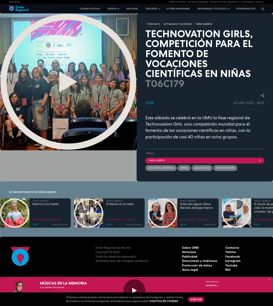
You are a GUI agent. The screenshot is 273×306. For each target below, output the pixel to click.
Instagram (233, 261)
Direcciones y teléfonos (199, 261)
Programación (245, 8)
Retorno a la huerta (45, 204)
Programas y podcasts (212, 8)
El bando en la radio (120, 204)
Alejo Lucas (202, 167)
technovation (225, 167)
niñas (184, 167)
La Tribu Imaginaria (178, 8)
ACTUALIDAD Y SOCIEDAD (178, 24)
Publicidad (189, 256)
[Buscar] (261, 8)
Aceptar (195, 299)
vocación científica (161, 167)
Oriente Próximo (177, 2)
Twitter (230, 252)
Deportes (151, 8)
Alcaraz (259, 2)
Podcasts (153, 24)
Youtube (231, 265)
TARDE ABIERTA (204, 24)
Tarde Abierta (205, 160)
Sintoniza (189, 252)
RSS (228, 270)
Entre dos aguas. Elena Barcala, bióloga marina (196, 206)
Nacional (132, 8)
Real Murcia (233, 2)
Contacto (232, 248)
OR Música (212, 285)
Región (112, 8)
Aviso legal (190, 270)
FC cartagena (247, 2)
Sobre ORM (190, 248)
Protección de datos (197, 265)
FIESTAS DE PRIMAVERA (198, 2)
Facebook (232, 256)
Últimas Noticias (218, 2)
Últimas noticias (90, 8)
